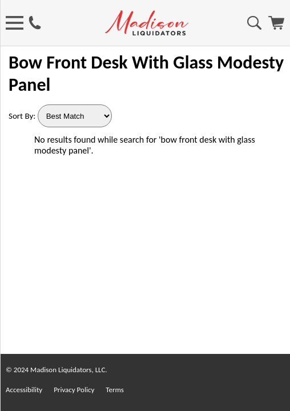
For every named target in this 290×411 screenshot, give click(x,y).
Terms (115, 389)
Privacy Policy (74, 389)
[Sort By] (75, 115)
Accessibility (24, 389)
